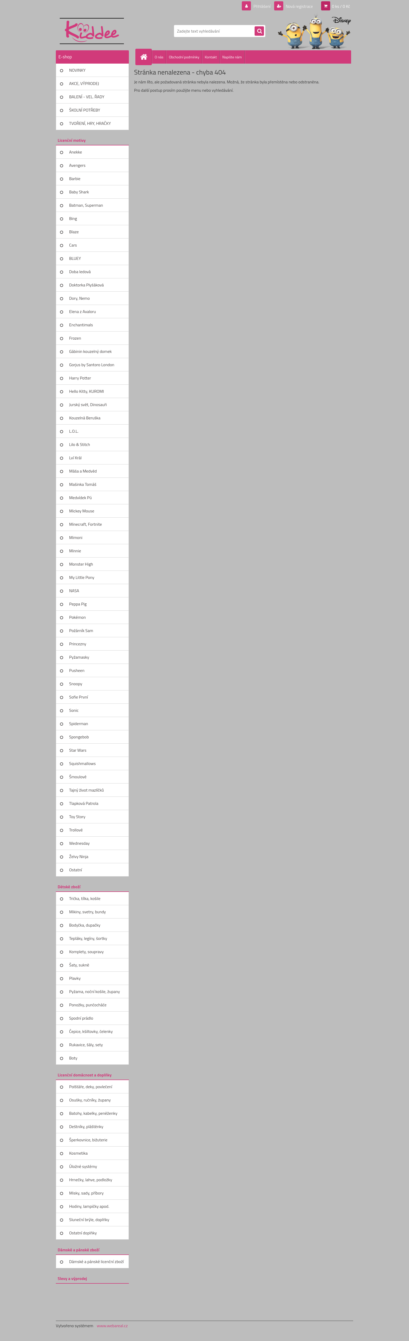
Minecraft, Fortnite (85, 524)
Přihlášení (262, 6)
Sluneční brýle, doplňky (89, 1219)
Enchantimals (81, 325)
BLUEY (75, 258)
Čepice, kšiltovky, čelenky (91, 1031)
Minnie (75, 551)
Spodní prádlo (81, 1018)
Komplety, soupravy (86, 951)
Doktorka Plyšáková (86, 285)
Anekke (75, 152)
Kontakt (211, 57)
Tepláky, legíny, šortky (88, 938)
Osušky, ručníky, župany (90, 1100)
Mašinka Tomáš (82, 484)
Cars (73, 245)
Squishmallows (82, 763)
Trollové (76, 830)
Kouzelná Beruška (84, 418)
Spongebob (79, 737)
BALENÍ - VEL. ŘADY (86, 97)
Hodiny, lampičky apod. (89, 1206)
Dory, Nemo (79, 298)
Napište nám (232, 57)
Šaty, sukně (79, 965)
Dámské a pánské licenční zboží (96, 1261)
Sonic (74, 710)
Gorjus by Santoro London (91, 365)
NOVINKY (77, 70)
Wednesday (79, 843)
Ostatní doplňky (83, 1233)
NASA (74, 590)
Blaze (74, 232)
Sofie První (78, 697)
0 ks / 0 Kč (341, 6)
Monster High (81, 564)
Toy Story (77, 816)
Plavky (75, 978)
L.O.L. (74, 431)
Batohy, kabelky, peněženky (93, 1113)
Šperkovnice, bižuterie (88, 1140)
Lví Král (75, 458)
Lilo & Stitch (79, 444)
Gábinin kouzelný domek (90, 351)
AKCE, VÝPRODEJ (84, 83)
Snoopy (75, 684)
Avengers (77, 165)
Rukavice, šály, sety (86, 1045)
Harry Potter (80, 378)
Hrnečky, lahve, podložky (90, 1180)
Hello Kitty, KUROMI (86, 391)
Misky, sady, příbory (86, 1193)
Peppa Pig (78, 604)
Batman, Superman (86, 205)
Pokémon (77, 617)
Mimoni (75, 537)
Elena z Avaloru (82, 311)
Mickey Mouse (81, 511)
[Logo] (92, 31)
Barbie (74, 178)
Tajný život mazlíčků (86, 790)
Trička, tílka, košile (84, 898)
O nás (159, 57)
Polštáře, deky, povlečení (90, 1086)
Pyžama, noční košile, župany (94, 991)
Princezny (77, 644)
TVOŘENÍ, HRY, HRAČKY (90, 123)
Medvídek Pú (80, 497)
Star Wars (77, 750)
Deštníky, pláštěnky (86, 1126)
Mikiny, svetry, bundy (87, 912)
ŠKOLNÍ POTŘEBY (84, 110)
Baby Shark (79, 192)
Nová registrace (299, 6)
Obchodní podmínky (184, 57)
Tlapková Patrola (83, 803)
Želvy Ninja (78, 856)
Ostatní (75, 870)
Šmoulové (78, 777)
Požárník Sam (81, 630)
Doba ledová (80, 271)
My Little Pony (81, 577)
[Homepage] (146, 56)
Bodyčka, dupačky (84, 925)
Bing (73, 218)
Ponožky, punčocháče (87, 1005)
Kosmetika (78, 1153)
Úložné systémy (83, 1166)
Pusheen (77, 670)
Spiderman (78, 723)
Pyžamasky (79, 657)
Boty (73, 1058)
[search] (259, 31)
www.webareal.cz (112, 1325)
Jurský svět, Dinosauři (88, 404)
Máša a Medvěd (83, 471)
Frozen (75, 338)
